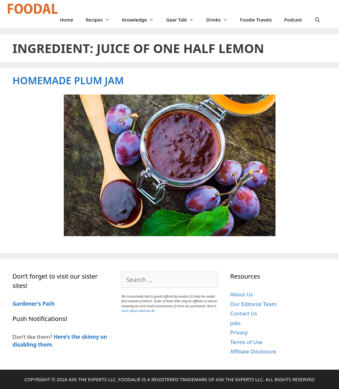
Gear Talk (183, 20)
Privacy (239, 332)
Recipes (101, 20)
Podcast (293, 20)
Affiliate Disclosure (253, 351)
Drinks (219, 20)
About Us (241, 294)
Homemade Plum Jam (68, 80)
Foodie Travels (256, 20)
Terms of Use (246, 342)
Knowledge (141, 20)
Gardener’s (26, 303)
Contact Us (243, 313)
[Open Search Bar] (317, 20)
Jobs (235, 323)
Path (48, 303)
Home (66, 20)
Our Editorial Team (253, 304)
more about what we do (138, 311)
